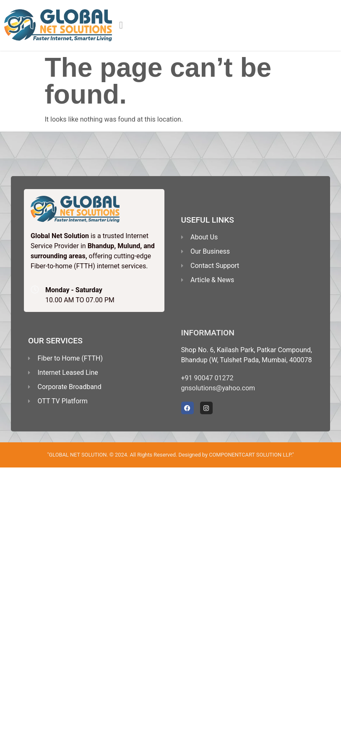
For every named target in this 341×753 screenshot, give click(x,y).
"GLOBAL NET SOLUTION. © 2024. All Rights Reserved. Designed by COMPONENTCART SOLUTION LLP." (170, 455)
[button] (121, 25)
